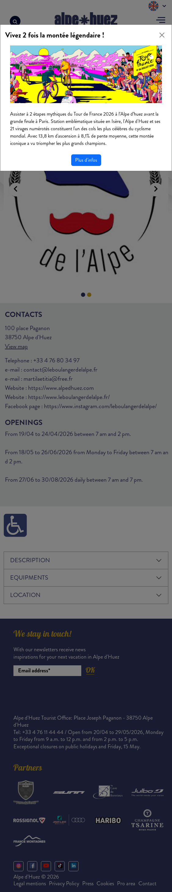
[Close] (162, 35)
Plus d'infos (86, 160)
